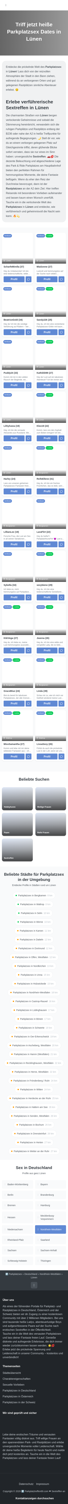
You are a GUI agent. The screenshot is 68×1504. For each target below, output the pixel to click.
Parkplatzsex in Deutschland (19, 1390)
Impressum (42, 1484)
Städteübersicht (12, 1373)
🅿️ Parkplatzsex (13, 1274)
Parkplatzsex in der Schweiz (19, 1402)
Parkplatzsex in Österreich (18, 1396)
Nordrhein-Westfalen (50, 1274)
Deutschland (30, 1274)
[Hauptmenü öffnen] (6, 5)
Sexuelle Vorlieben (13, 1384)
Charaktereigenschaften (16, 1378)
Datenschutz (26, 1484)
